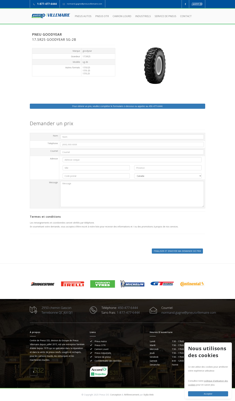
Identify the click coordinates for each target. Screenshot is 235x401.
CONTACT (186, 16)
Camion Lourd (101, 349)
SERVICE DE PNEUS (165, 16)
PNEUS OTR (102, 16)
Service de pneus (102, 356)
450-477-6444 (128, 308)
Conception (115, 394)
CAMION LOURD (122, 16)
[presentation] (55, 243)
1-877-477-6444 (47, 4)
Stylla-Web (148, 394)
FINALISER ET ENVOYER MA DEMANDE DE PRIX (177, 251)
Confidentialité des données (108, 360)
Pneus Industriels (102, 353)
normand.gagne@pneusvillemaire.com (84, 3)
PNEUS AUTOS (83, 16)
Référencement (131, 394)
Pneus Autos (101, 341)
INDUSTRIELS (143, 16)
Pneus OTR (100, 345)
